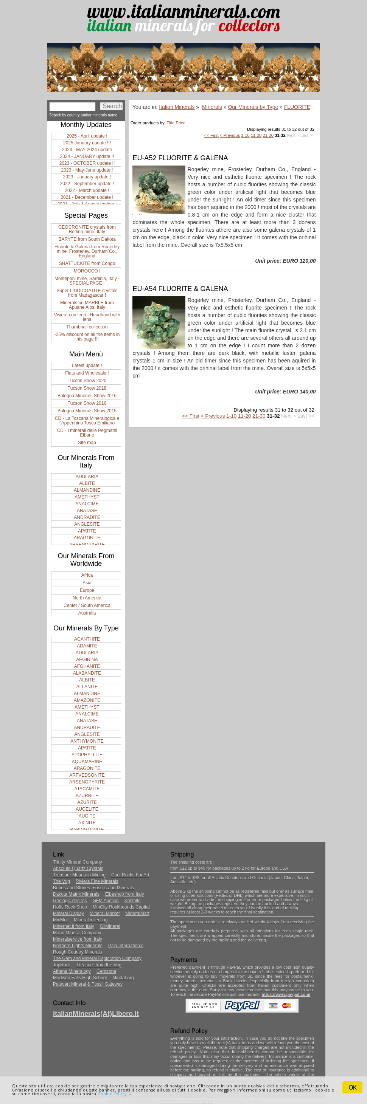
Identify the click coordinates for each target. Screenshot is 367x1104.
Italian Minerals (176, 107)
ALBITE (87, 483)
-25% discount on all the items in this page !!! (87, 337)
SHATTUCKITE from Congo (87, 263)
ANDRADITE (87, 517)
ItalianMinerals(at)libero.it (96, 1013)
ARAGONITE (87, 537)
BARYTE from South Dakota (86, 239)
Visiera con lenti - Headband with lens (87, 317)
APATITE (87, 531)
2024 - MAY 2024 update (87, 149)
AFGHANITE (87, 666)
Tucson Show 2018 (87, 388)
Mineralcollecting (90, 920)
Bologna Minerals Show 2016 (87, 395)
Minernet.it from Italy (73, 926)
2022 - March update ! (87, 190)
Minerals (212, 107)
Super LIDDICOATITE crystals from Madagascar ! (86, 293)
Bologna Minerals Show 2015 (87, 410)
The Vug (61, 881)
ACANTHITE (87, 639)
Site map (87, 442)
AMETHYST (87, 497)
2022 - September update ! (87, 183)
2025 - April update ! (87, 136)
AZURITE (86, 802)
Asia (86, 582)
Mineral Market (105, 913)
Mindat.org (123, 977)
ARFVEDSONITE (86, 775)
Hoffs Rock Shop (70, 907)
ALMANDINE (87, 490)
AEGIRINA (87, 659)
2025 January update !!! (87, 143)
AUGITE (87, 816)
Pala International (125, 945)
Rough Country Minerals (77, 952)
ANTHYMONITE (86, 741)
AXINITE (87, 822)
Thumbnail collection (86, 327)
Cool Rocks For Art (130, 875)
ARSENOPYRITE (87, 782)
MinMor (60, 920)
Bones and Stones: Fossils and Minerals (93, 888)
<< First (211, 135)
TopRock (62, 965)
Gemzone (106, 971)
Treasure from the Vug (98, 965)
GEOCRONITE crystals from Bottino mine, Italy (87, 229)
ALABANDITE (87, 673)
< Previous (230, 135)
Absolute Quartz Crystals (78, 868)
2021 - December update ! (87, 197)
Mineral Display (68, 913)
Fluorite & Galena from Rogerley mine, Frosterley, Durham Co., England (87, 251)
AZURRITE (87, 795)
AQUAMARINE (87, 761)
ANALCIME (86, 503)
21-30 (268, 135)
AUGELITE (87, 809)
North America (87, 598)
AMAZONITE (87, 700)
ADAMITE (87, 646)
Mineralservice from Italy (77, 939)
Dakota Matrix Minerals (76, 894)
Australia (87, 613)
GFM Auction (105, 900)
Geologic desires (70, 900)
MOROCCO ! (87, 271)
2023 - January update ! (87, 177)
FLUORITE (297, 107)
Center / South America (87, 605)
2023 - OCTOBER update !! (87, 163)
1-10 (245, 135)
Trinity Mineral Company (77, 862)
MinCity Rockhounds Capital (121, 907)
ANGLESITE (87, 524)
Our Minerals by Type (253, 107)
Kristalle (132, 900)
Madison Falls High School (80, 977)
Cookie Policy (112, 1093)
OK (352, 1087)
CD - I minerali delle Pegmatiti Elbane (87, 433)
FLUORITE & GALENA (193, 158)
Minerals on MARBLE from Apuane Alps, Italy (87, 305)
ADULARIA (87, 476)
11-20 (256, 135)
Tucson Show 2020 (87, 380)
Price (180, 123)
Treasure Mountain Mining (79, 875)
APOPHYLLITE (87, 754)
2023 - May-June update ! (87, 170)
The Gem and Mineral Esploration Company (97, 958)
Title (171, 123)
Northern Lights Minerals (78, 945)
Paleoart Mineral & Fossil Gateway (88, 984)
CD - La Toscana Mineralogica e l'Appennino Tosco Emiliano (87, 421)
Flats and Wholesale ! (87, 373)
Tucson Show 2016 (87, 403)
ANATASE (87, 510)
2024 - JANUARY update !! (87, 156)
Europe (87, 590)
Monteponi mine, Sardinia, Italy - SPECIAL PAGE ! (87, 281)
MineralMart (137, 913)
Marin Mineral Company (77, 933)
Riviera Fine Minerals (97, 881)
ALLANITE (87, 686)
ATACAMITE (87, 788)
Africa (87, 575)
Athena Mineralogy (72, 971)
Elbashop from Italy (124, 894)
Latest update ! (87, 365)
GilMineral (110, 926)
